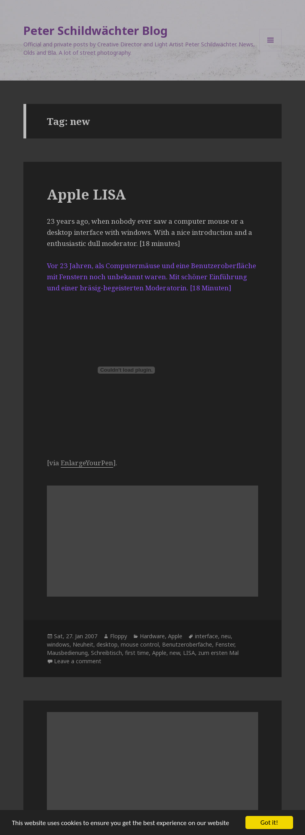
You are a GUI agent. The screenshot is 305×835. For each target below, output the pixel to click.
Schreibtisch (106, 652)
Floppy (118, 636)
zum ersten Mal (218, 652)
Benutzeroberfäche (187, 644)
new (175, 652)
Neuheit (83, 644)
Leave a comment (77, 661)
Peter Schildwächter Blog (95, 30)
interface (206, 636)
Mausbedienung (67, 652)
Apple (175, 636)
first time (137, 652)
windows (58, 644)
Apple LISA (86, 194)
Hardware (152, 636)
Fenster (224, 644)
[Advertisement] (152, 541)
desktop (107, 644)
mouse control (140, 644)
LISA (189, 652)
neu (226, 636)
